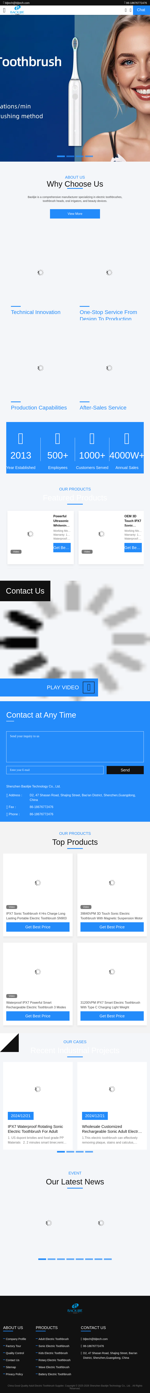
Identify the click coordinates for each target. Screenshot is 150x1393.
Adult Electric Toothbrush (53, 1339)
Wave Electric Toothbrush (53, 1367)
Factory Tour (13, 1346)
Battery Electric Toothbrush (54, 1374)
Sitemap (11, 1367)
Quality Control (15, 1353)
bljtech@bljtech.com (16, 2)
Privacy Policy (14, 1374)
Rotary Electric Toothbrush (54, 1360)
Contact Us (12, 1360)
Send (125, 770)
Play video (71, 687)
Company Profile (16, 1339)
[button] (61, 1152)
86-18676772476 (135, 2)
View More (75, 213)
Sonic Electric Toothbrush (53, 1346)
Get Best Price (62, 547)
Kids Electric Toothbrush (53, 1353)
